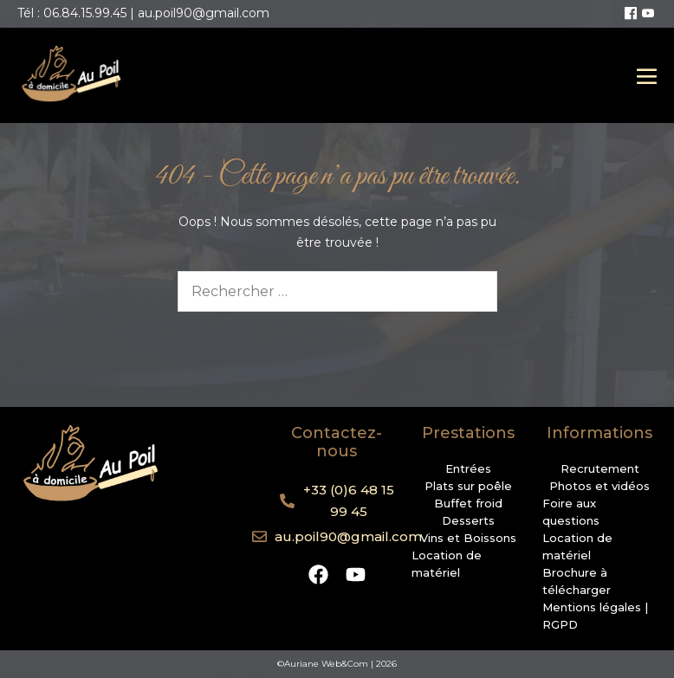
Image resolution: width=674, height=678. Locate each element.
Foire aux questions (570, 511)
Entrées (468, 468)
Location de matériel (447, 563)
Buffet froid (468, 503)
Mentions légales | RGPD (595, 615)
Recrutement (600, 468)
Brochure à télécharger (576, 581)
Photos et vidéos (599, 486)
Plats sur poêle (468, 486)
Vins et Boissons (468, 538)
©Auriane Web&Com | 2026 (337, 663)
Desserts (468, 520)
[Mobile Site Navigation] (647, 76)
